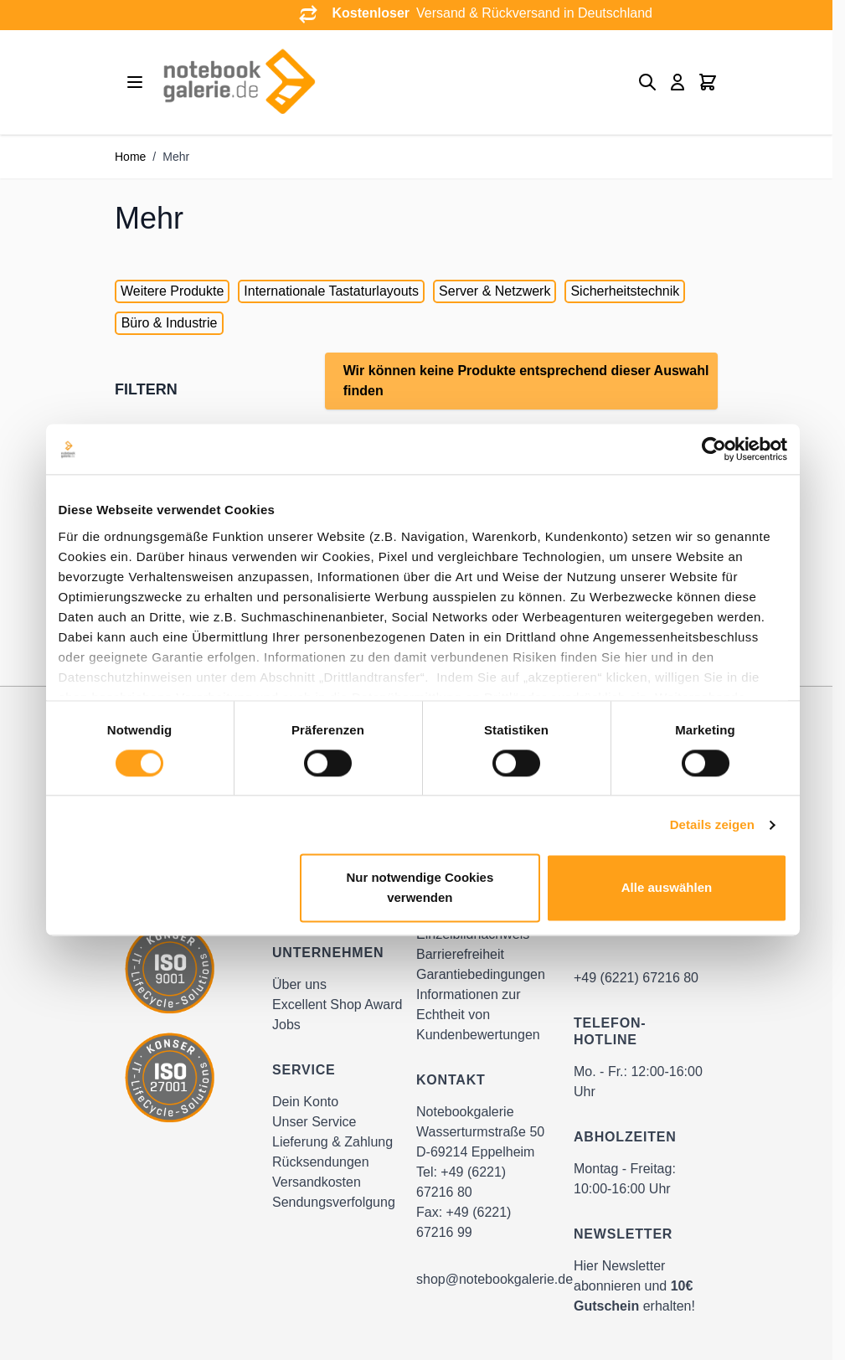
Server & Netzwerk (494, 291)
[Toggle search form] (647, 82)
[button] (206, 389)
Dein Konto (305, 1102)
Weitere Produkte (172, 291)
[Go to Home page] (238, 82)
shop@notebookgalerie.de (494, 1279)
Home (130, 156)
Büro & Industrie (169, 323)
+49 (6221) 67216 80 (636, 978)
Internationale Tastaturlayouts (331, 291)
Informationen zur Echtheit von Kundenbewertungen (478, 1014)
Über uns (299, 984)
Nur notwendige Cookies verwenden (419, 888)
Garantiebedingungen (480, 974)
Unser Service (314, 1122)
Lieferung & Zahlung (332, 1142)
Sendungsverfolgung (333, 1202)
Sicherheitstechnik (624, 291)
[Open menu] (135, 82)
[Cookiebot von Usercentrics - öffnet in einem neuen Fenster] (714, 448)
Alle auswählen (666, 888)
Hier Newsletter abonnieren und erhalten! (634, 1286)
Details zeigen (712, 824)
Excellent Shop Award (337, 1004)
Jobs (286, 1024)
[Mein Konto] (677, 82)
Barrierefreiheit (460, 954)
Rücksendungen (320, 1162)
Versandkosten (316, 1182)
